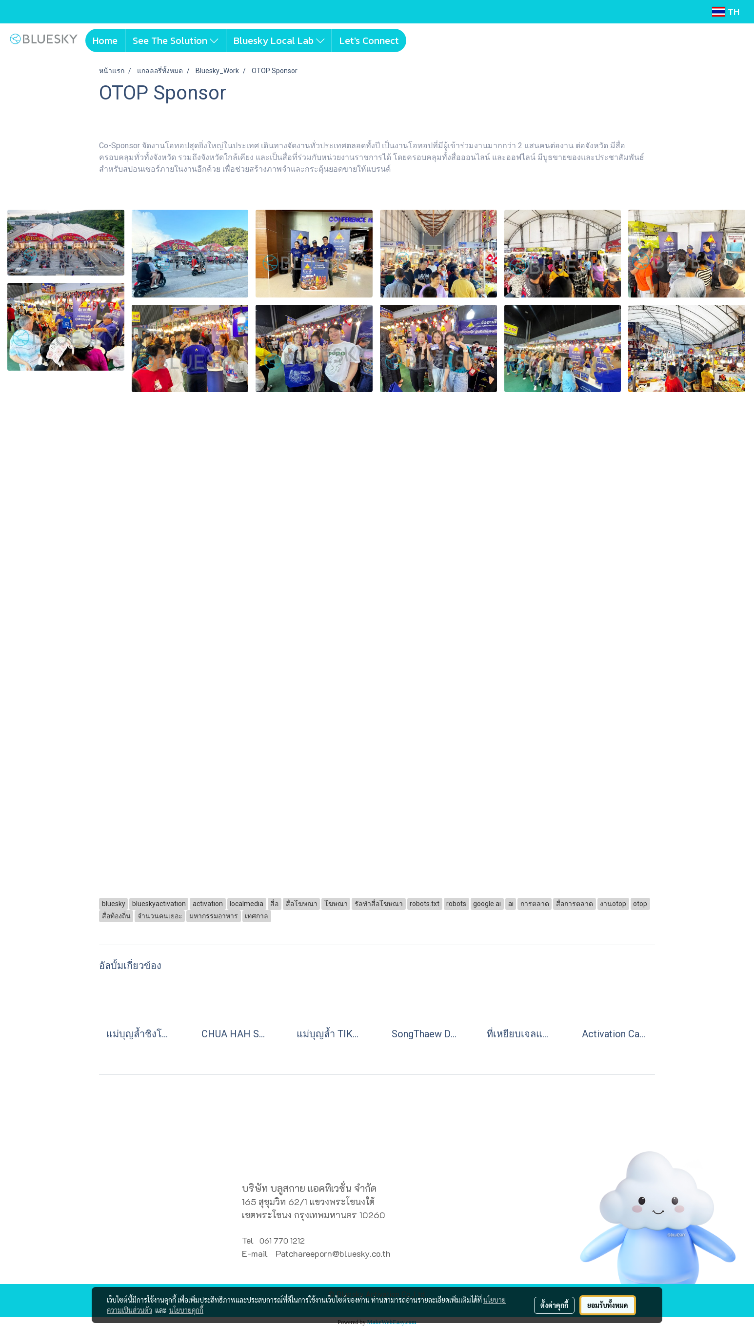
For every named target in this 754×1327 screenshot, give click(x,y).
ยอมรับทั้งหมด (607, 1305)
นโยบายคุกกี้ (186, 1310)
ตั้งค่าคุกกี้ (554, 1305)
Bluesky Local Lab (279, 40)
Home (105, 40)
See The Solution (175, 40)
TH (725, 11)
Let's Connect (369, 40)
